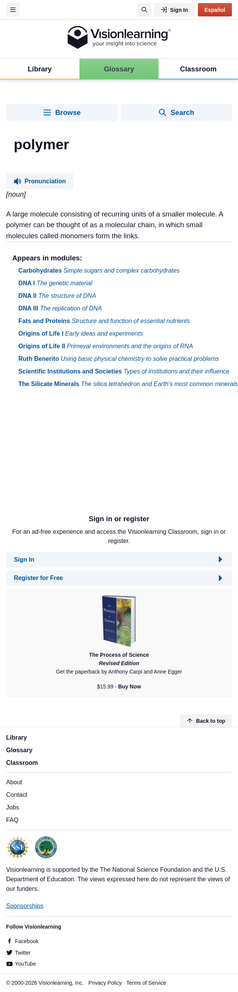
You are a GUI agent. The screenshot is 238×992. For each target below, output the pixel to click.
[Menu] (12, 9)
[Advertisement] (111, 454)
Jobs (12, 807)
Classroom (22, 762)
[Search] (144, 9)
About (14, 782)
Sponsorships (25, 905)
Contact (16, 794)
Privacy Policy (104, 983)
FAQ (12, 819)
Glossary (19, 749)
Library (16, 737)
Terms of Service (146, 983)
